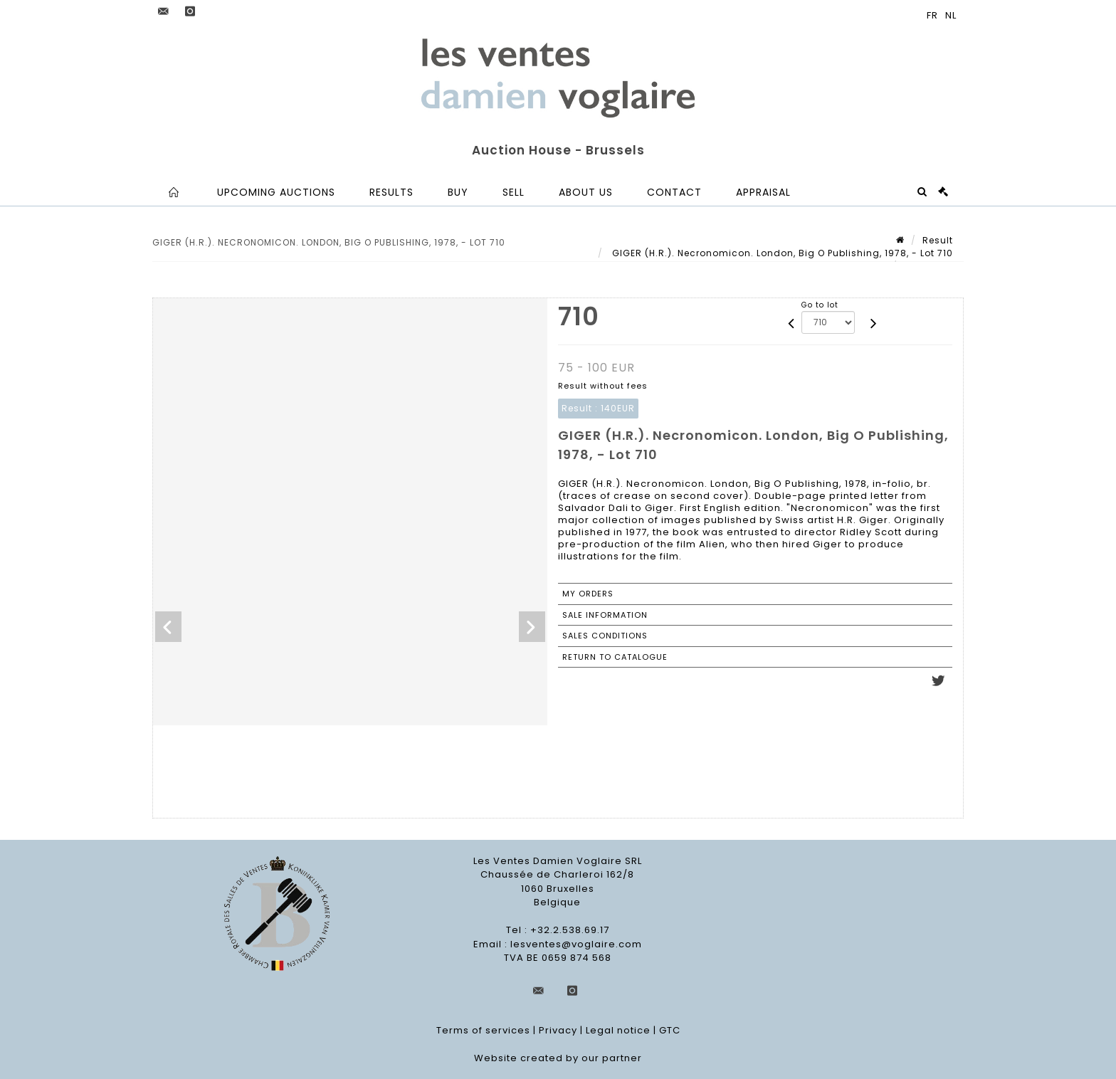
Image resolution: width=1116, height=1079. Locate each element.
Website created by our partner (558, 1058)
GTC (669, 1030)
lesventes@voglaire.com (576, 944)
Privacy (558, 1030)
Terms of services (483, 1030)
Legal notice (618, 1030)
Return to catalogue (615, 657)
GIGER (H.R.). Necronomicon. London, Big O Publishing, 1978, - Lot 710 (781, 253)
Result (937, 240)
